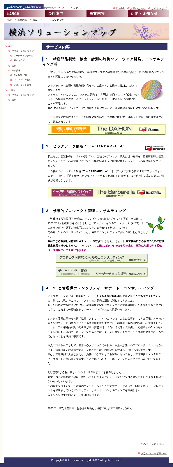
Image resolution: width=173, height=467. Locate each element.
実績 (14, 65)
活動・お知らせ (148, 13)
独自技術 (16, 70)
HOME (24, 13)
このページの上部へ (152, 444)
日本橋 (11, 90)
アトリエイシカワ (43, 6)
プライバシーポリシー (154, 453)
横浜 (10, 46)
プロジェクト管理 (22, 85)
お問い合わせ (138, 8)
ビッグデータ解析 (22, 80)
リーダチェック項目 (23, 55)
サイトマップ (159, 8)
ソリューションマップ (23, 51)
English (120, 8)
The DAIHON (20, 75)
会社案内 (65, 13)
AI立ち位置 (19, 60)
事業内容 (107, 13)
